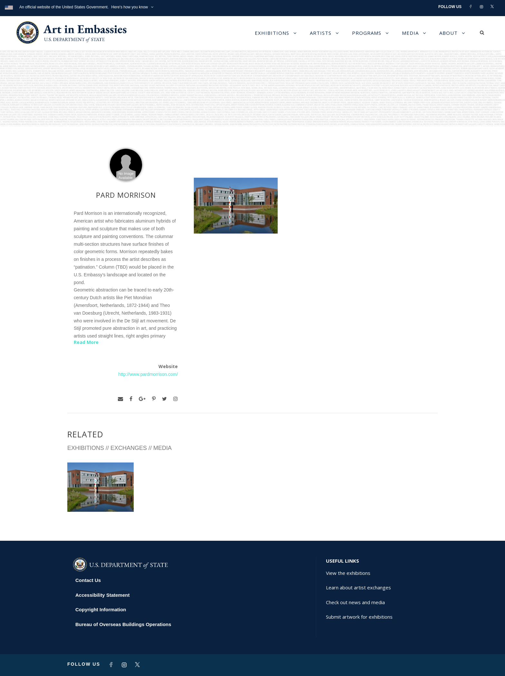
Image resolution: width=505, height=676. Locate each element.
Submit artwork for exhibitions (359, 617)
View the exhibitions (348, 573)
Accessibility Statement (102, 595)
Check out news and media (355, 602)
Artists (320, 33)
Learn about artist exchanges (358, 587)
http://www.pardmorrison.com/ (148, 374)
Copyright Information (100, 609)
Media (410, 33)
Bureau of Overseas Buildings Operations (123, 624)
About (448, 33)
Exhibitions (272, 33)
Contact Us (88, 580)
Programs (366, 33)
